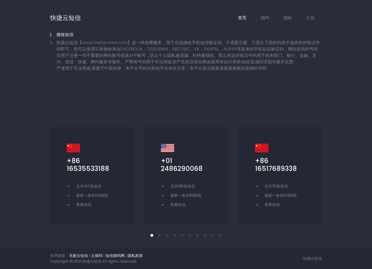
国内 (265, 18)
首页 (242, 18)
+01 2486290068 (182, 164)
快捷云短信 (65, 18)
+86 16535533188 (88, 164)
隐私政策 (135, 255)
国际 (288, 18)
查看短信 (83, 204)
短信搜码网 (115, 255)
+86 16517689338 (276, 164)
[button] (151, 235)
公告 (310, 18)
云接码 (96, 255)
